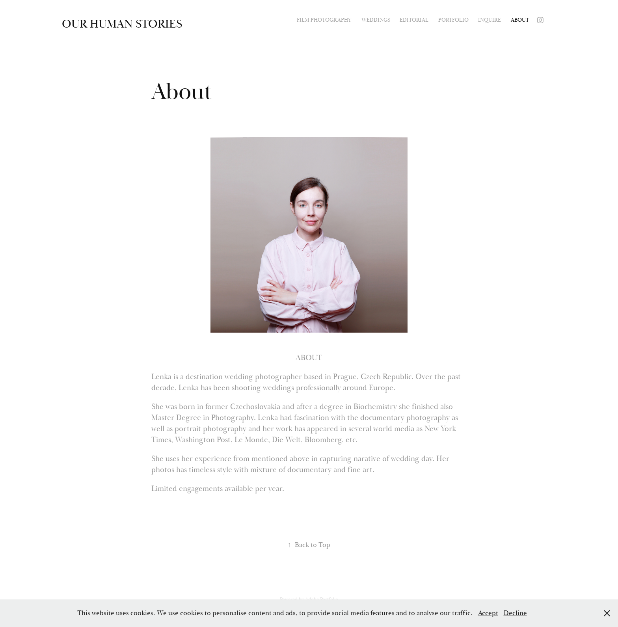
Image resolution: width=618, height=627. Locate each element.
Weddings (375, 20)
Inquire (489, 20)
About (520, 20)
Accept (488, 613)
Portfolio (453, 20)
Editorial (414, 20)
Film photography (324, 20)
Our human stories (122, 24)
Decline (515, 613)
